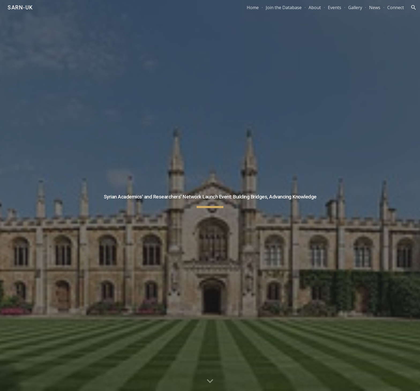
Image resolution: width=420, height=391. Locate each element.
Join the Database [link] (284, 7)
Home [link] (253, 7)
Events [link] (334, 7)
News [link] (374, 7)
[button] (413, 7)
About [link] (315, 7)
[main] (210, 195)
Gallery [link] (355, 7)
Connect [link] (395, 7)
